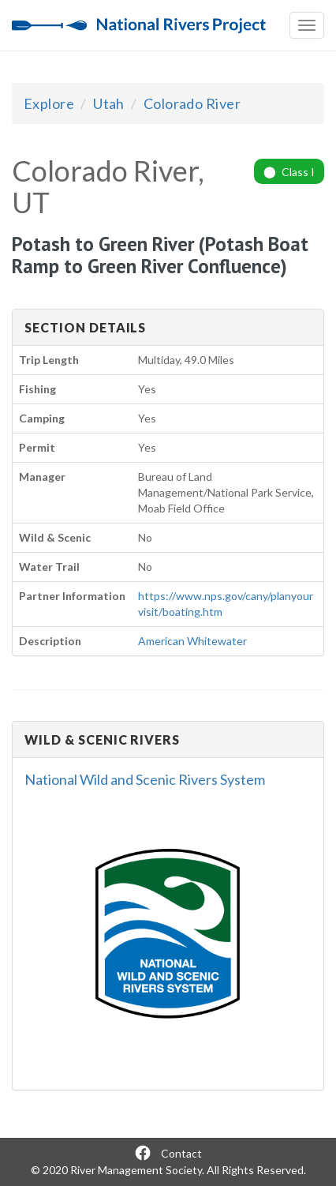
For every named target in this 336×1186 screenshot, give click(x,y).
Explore (49, 103)
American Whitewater (192, 640)
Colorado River (192, 103)
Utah (109, 103)
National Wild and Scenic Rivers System (144, 779)
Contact (181, 1153)
